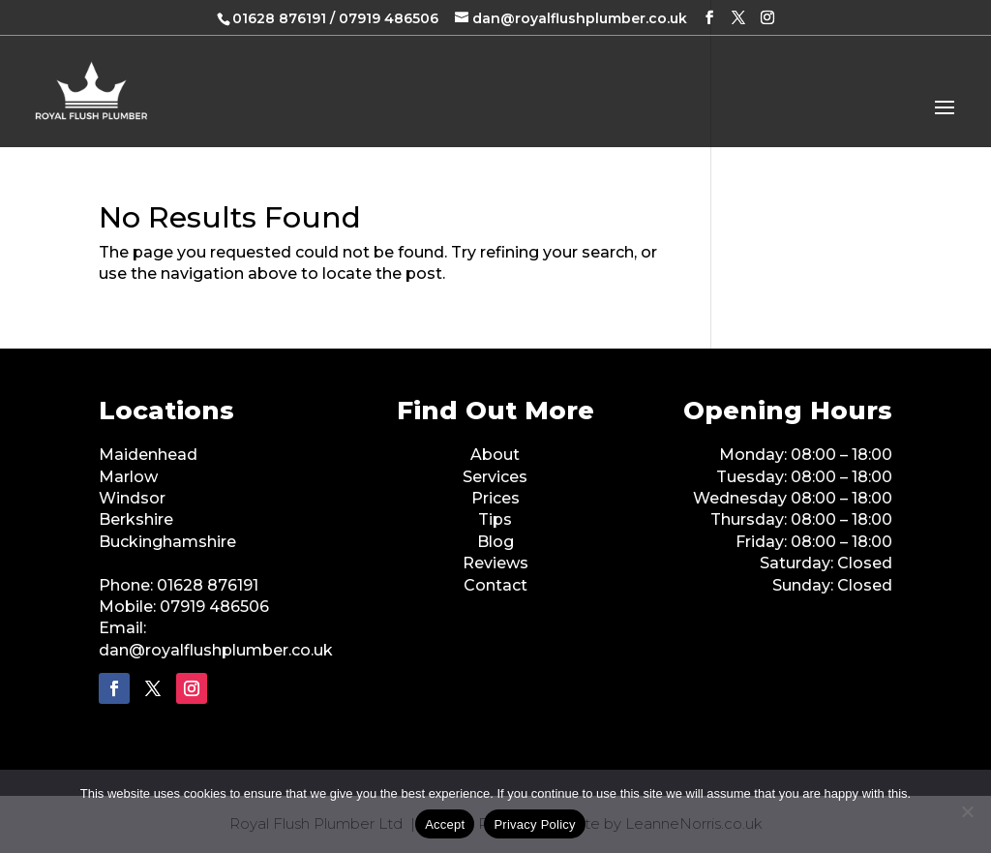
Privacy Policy (534, 824)
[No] (966, 811)
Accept (445, 824)
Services (495, 477)
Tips (495, 519)
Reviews (495, 563)
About (495, 454)
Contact (495, 585)
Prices (495, 498)
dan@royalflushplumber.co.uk (216, 650)
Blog (495, 542)
